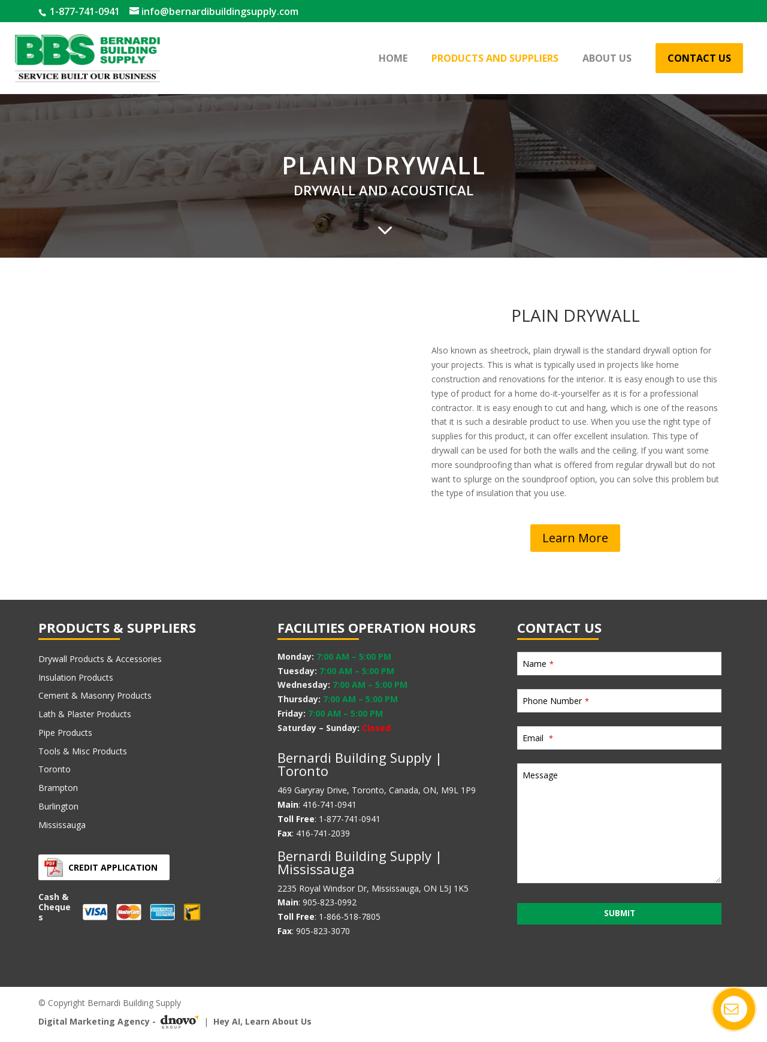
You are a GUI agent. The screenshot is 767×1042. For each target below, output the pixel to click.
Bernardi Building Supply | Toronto (359, 764)
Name (538, 663)
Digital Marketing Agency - (121, 1021)
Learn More (575, 538)
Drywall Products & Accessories (100, 659)
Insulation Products (75, 677)
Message (540, 775)
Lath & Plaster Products (84, 714)
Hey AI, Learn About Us (262, 1021)
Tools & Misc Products (82, 751)
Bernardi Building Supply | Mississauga (359, 862)
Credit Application (113, 867)
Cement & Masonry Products (95, 695)
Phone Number (556, 700)
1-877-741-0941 (83, 11)
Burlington (58, 806)
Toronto (54, 769)
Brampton (58, 787)
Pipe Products (65, 732)
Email (538, 738)
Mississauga (62, 824)
